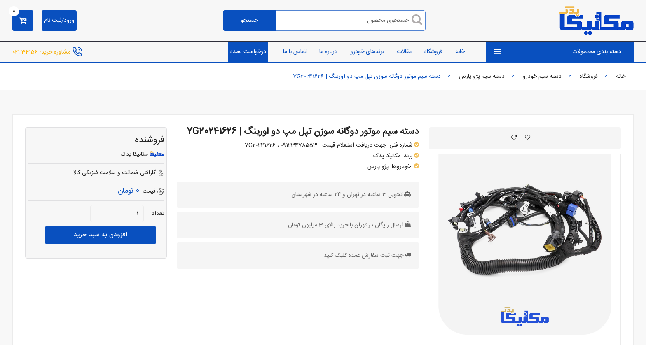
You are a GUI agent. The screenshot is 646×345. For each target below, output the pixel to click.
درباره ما (328, 52)
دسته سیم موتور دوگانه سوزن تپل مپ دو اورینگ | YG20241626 (303, 131)
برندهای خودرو (367, 52)
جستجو (249, 21)
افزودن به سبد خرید (100, 234)
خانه (460, 52)
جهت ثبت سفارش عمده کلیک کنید (363, 256)
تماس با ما (295, 52)
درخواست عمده (248, 52)
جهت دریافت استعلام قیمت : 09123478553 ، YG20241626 (315, 145)
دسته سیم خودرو (542, 77)
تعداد (158, 214)
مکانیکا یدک (386, 156)
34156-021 (25, 52)
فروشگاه (433, 52)
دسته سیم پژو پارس (482, 77)
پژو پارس (378, 167)
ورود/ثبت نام (59, 21)
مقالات (404, 52)
